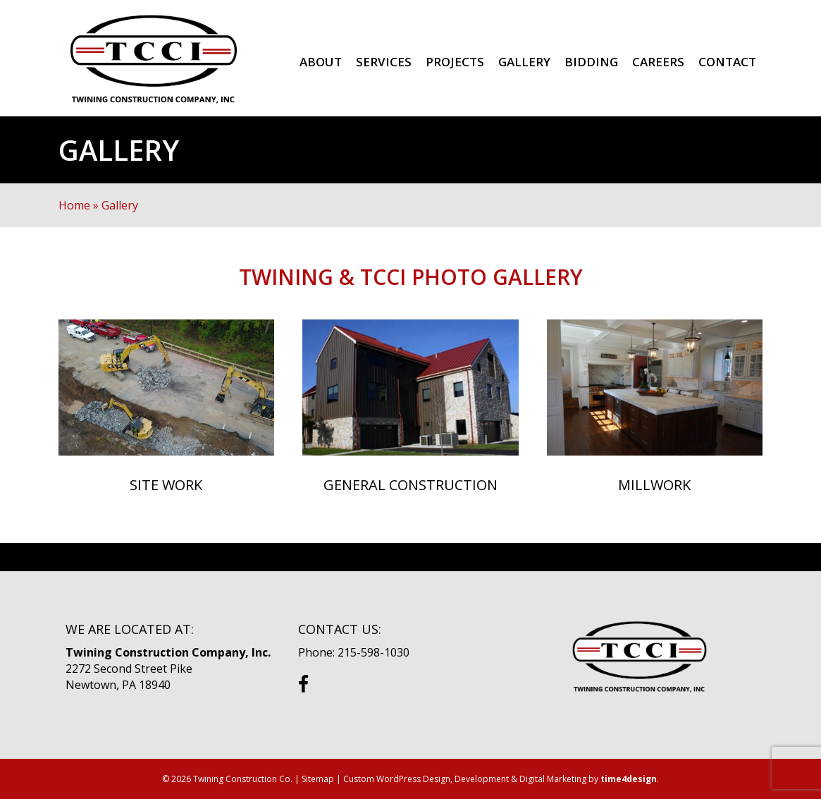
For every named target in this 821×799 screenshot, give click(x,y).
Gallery (524, 62)
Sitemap (318, 779)
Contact (727, 62)
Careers (658, 62)
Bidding (591, 62)
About (321, 62)
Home (74, 205)
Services (384, 62)
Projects (455, 62)
